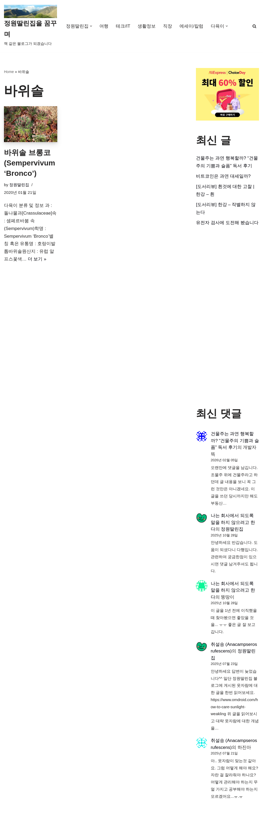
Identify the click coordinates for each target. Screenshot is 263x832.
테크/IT (123, 26)
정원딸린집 (19, 184)
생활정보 (147, 26)
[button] (91, 26)
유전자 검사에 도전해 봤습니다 (227, 222)
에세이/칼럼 (191, 26)
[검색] (254, 26)
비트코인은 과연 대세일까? (223, 176)
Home (9, 72)
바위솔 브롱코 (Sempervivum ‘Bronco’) (29, 162)
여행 (104, 26)
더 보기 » (37, 259)
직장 (167, 26)
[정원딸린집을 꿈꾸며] (30, 26)
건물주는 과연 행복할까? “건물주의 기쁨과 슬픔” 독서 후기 (235, 440)
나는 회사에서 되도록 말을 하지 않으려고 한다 (233, 522)
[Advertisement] (227, 316)
